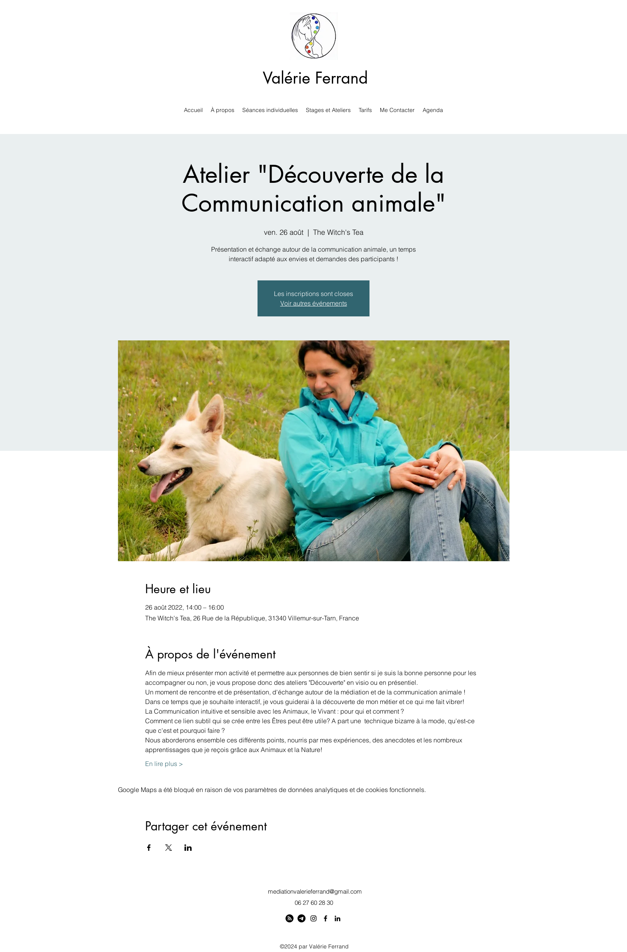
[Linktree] (290, 918)
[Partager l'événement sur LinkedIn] (188, 847)
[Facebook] (325, 918)
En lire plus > (164, 764)
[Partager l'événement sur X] (168, 847)
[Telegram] (302, 918)
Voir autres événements (313, 303)
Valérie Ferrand (315, 78)
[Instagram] (313, 918)
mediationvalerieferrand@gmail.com (315, 891)
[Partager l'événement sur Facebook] (149, 847)
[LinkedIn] (337, 918)
